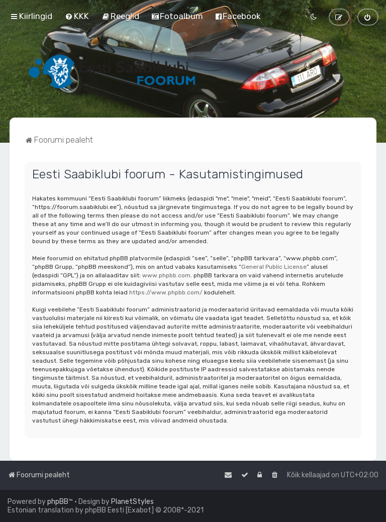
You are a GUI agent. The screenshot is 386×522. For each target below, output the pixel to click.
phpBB (57, 501)
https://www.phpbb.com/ (166, 292)
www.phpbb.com (166, 275)
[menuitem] (76, 16)
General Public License (274, 266)
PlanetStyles (132, 501)
